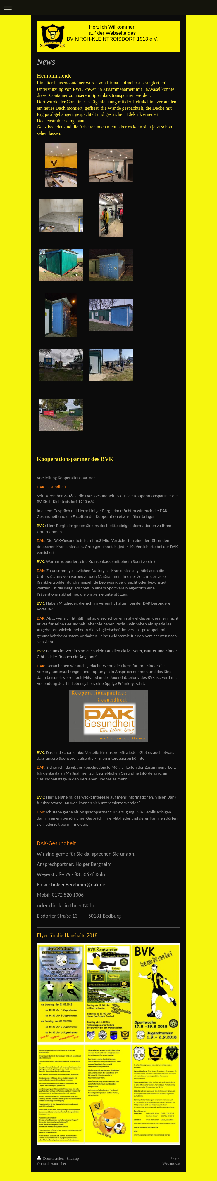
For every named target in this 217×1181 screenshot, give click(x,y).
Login (175, 1158)
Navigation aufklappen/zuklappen (108, 7)
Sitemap (72, 1158)
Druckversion (51, 1158)
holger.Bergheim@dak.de (78, 884)
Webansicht (171, 1163)
